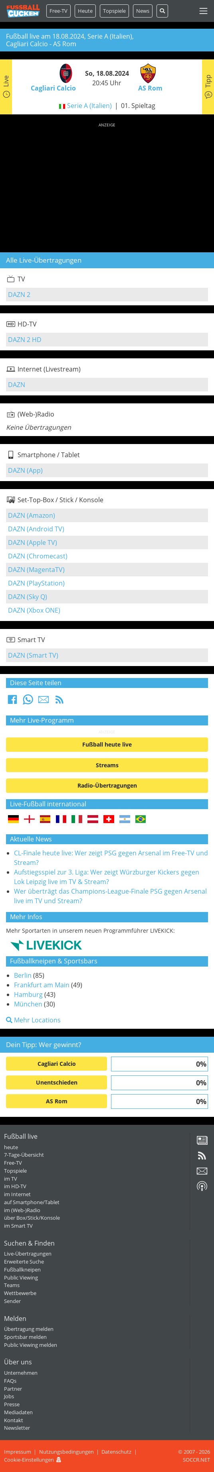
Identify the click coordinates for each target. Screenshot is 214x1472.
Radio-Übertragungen (107, 785)
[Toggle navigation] (203, 11)
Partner (13, 1388)
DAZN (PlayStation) (36, 583)
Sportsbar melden (25, 1336)
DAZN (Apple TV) (32, 542)
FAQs (10, 1380)
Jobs (9, 1396)
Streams (107, 765)
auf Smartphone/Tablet (31, 1202)
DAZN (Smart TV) (33, 655)
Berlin (23, 975)
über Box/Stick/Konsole (32, 1217)
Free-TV (58, 10)
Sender (12, 1301)
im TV (10, 1178)
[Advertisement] (107, 186)
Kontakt (13, 1420)
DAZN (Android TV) (36, 529)
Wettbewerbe (20, 1293)
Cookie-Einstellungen (29, 1459)
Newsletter (17, 1427)
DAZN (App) (25, 470)
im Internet (17, 1194)
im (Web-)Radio (22, 1210)
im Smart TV (18, 1225)
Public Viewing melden (30, 1344)
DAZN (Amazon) (31, 515)
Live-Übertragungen (28, 1253)
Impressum (17, 1451)
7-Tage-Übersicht (24, 1154)
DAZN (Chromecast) (37, 556)
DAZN (16, 384)
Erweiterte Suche (24, 1261)
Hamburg (28, 994)
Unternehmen (21, 1372)
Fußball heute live (107, 744)
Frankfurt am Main (41, 985)
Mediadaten (18, 1412)
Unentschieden (56, 1082)
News (142, 10)
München (28, 1004)
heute (11, 1147)
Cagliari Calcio (57, 1063)
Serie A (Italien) (89, 105)
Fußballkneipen (22, 1269)
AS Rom (56, 1101)
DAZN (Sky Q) (27, 596)
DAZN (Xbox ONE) (34, 610)
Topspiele (15, 1170)
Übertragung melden (29, 1328)
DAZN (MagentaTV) (36, 569)
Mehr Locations (33, 1020)
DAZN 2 (19, 294)
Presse (12, 1404)
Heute (85, 10)
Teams (12, 1285)
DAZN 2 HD (25, 339)
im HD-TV (15, 1186)
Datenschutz (116, 1451)
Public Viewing (21, 1277)
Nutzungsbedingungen (66, 1451)
